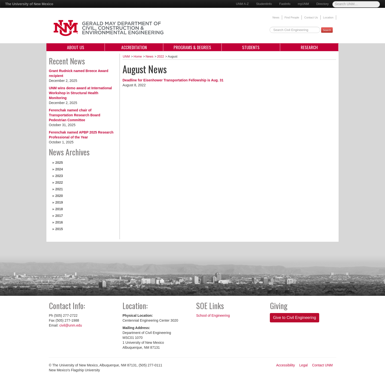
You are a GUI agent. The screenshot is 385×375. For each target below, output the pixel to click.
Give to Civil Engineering (294, 317)
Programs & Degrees (192, 47)
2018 (59, 209)
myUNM (303, 4)
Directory (322, 4)
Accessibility (285, 365)
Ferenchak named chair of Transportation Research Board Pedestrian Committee (74, 115)
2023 (59, 176)
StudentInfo (264, 4)
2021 (59, 189)
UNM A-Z (242, 4)
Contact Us (311, 17)
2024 (59, 169)
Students (251, 47)
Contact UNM (322, 365)
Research (309, 47)
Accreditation (134, 47)
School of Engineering (213, 315)
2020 (59, 196)
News (276, 17)
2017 (59, 216)
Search (327, 30)
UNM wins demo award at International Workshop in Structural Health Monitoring (80, 93)
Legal (303, 365)
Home (138, 56)
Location (328, 17)
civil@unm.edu (70, 325)
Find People (292, 17)
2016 (59, 222)
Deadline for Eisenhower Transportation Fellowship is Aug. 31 (173, 80)
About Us (75, 47)
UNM (126, 56)
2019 (59, 202)
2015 (59, 229)
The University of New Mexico (29, 4)
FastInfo (284, 4)
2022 (59, 182)
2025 (59, 163)
